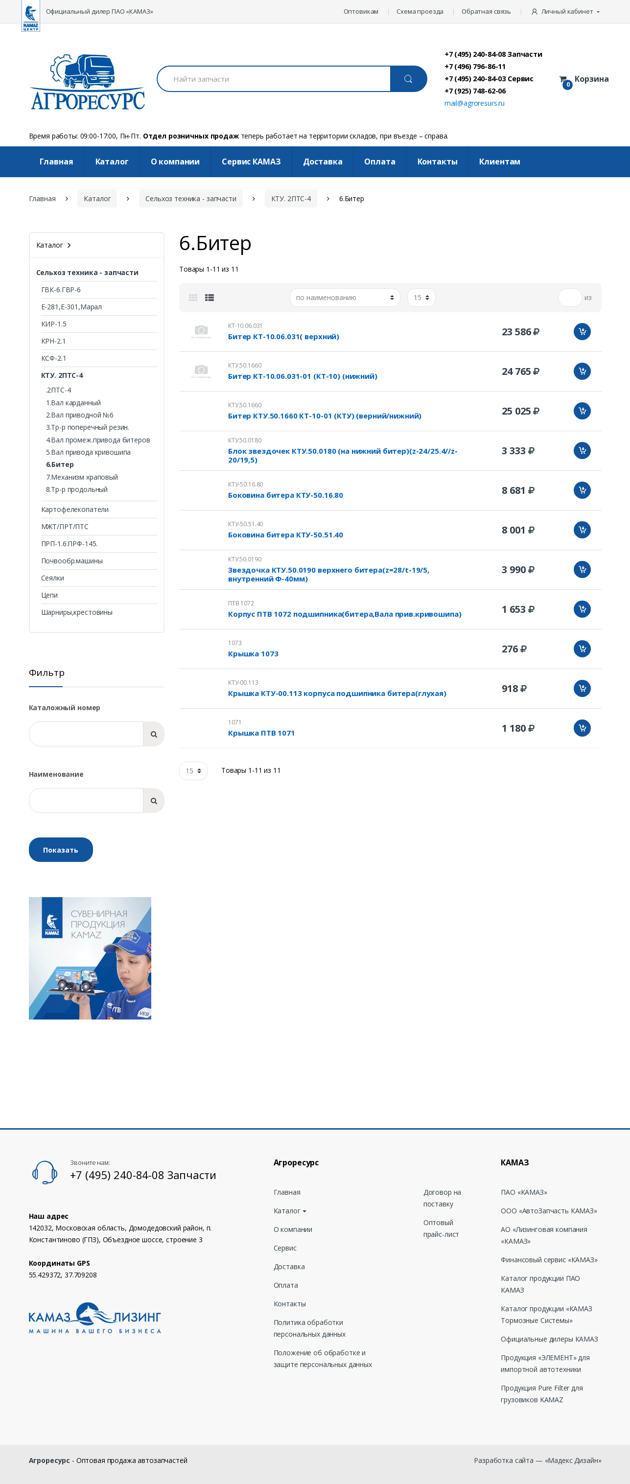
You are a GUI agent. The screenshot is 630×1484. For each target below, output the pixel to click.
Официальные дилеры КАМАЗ (549, 1339)
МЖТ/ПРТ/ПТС (65, 526)
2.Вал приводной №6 (80, 414)
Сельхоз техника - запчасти (190, 198)
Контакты (438, 161)
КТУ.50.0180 (244, 440)
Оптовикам (361, 11)
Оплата (379, 161)
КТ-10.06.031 (245, 326)
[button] (566, 12)
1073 (234, 643)
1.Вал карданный (73, 402)
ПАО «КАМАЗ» (524, 1192)
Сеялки (52, 577)
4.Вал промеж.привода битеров (98, 439)
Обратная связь (486, 11)
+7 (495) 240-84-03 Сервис (489, 78)
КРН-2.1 (53, 341)
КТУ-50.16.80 (245, 484)
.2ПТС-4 (58, 389)
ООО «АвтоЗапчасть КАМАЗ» (549, 1210)
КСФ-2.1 (54, 358)
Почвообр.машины (72, 560)
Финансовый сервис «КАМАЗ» (549, 1259)
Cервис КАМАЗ (251, 161)
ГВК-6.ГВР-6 (61, 289)
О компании (175, 161)
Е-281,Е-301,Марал (71, 306)
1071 (234, 722)
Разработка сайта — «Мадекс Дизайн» (537, 1460)
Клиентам (499, 161)
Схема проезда (420, 11)
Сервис (285, 1247)
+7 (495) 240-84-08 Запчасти (493, 54)
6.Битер (60, 464)
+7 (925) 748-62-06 (475, 90)
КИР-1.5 (54, 323)
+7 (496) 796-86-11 (475, 66)
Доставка (323, 161)
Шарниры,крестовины (77, 612)
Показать (60, 850)
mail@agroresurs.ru (474, 103)
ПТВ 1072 (241, 603)
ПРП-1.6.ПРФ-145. (69, 543)
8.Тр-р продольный (77, 489)
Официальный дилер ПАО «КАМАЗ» (99, 11)
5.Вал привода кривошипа (88, 452)
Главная (56, 161)
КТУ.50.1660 (244, 365)
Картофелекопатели (75, 509)
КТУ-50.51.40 (245, 524)
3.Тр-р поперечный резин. (88, 427)
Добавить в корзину (582, 331)
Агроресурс (49, 1460)
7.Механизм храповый (82, 477)
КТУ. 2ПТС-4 (291, 198)
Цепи (49, 595)
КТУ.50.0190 (244, 559)
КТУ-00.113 (243, 682)
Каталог (112, 161)
